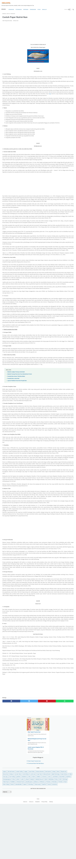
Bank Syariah (58, 71)
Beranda (4, 6)
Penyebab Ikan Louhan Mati (13, 453)
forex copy (70, 84)
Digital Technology (68, 82)
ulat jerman (68, 126)
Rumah (57, 120)
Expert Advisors (59, 84)
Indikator (57, 92)
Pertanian (26, 7)
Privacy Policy (44, 856)
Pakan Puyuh (64, 107)
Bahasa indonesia (66, 69)
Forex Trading (58, 87)
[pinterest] (32, 839)
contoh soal (58, 79)
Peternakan (20, 7)
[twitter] (20, 839)
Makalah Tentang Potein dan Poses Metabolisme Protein (19, 449)
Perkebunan (34, 7)
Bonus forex (65, 74)
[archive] (59, 133)
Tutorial (62, 126)
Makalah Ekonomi (64, 102)
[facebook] (8, 839)
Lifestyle (70, 100)
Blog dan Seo (58, 74)
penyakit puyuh (59, 113)
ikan (3, 100)
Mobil (71, 102)
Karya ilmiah (65, 95)
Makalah (45, 7)
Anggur (65, 66)
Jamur (68, 92)
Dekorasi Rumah (59, 82)
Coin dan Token (59, 77)
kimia (57, 100)
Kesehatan (58, 97)
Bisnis (68, 71)
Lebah (65, 100)
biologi (64, 71)
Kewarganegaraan (66, 97)
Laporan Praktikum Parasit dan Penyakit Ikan (17, 456)
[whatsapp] (44, 839)
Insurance (63, 92)
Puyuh (40, 7)
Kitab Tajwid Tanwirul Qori (62, 24)
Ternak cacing (65, 123)
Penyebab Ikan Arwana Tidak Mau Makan (16, 451)
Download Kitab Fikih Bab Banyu (64, 56)
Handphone (58, 89)
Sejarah (69, 120)
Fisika (65, 84)
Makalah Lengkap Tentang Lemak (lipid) (16, 447)
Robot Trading (68, 118)
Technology (58, 123)
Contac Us (30, 856)
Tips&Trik (57, 126)
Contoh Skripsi (67, 77)
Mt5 (67, 105)
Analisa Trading (59, 66)
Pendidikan (12, 7)
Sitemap (51, 856)
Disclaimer (38, 856)
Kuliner (60, 100)
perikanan (66, 113)
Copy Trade (64, 79)
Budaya (71, 74)
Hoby (63, 89)
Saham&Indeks (63, 120)
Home (38, 854)
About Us (25, 856)
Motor (63, 105)
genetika (64, 87)
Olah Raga (58, 107)
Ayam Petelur (58, 69)
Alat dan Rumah (63, 64)
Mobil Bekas (58, 105)
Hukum (67, 89)
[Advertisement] (26, 31)
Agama (57, 64)
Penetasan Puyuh (65, 110)
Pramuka (57, 118)
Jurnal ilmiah (58, 95)
